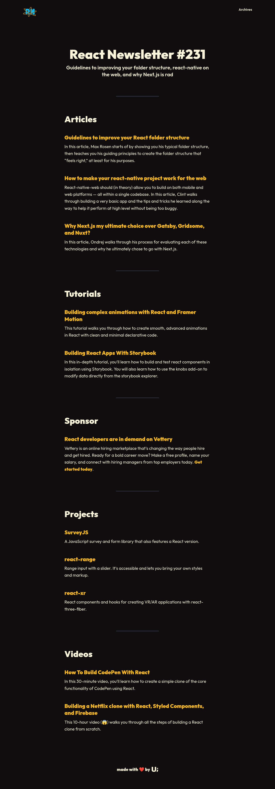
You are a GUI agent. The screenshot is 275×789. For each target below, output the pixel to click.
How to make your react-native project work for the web (135, 178)
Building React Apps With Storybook (110, 352)
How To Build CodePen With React (107, 672)
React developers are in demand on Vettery (118, 439)
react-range (79, 559)
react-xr (75, 593)
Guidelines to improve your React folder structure (126, 137)
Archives (245, 9)
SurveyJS (76, 532)
